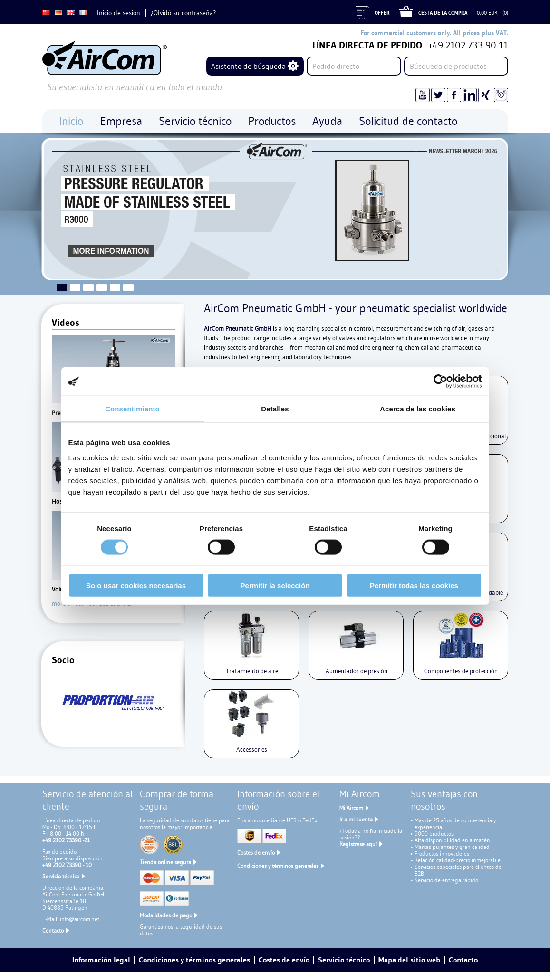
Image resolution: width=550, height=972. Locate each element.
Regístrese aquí (358, 844)
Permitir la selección (275, 585)
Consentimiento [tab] (132, 409)
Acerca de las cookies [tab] (417, 409)
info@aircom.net (79, 919)
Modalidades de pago (166, 915)
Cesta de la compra (442, 13)
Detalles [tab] (275, 409)
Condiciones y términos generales (277, 865)
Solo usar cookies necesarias (136, 585)
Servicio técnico (60, 876)
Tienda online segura (165, 862)
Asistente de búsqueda (248, 66)
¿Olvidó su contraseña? (183, 13)
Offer (382, 13)
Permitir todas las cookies (414, 585)
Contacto (53, 930)
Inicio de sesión (118, 13)
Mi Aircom (351, 807)
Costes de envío (256, 852)
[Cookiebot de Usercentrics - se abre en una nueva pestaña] (440, 381)
